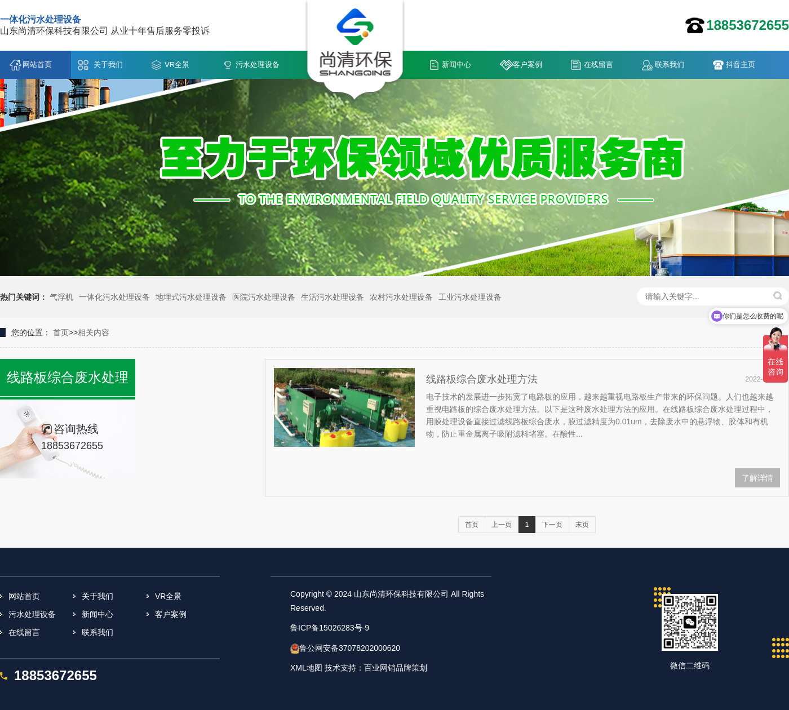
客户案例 (527, 64)
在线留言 (598, 64)
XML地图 (306, 667)
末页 (582, 525)
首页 (61, 332)
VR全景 (177, 64)
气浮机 (61, 296)
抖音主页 (740, 64)
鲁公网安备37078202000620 (349, 648)
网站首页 (37, 64)
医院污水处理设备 (263, 296)
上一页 (501, 525)
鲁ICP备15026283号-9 (329, 627)
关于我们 (108, 64)
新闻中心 (456, 64)
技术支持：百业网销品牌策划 (376, 667)
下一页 (552, 525)
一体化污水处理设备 (114, 296)
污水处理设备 (258, 64)
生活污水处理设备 (332, 296)
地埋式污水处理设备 (191, 296)
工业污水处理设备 (470, 296)
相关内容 (93, 332)
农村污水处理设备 (401, 296)
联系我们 (669, 64)
